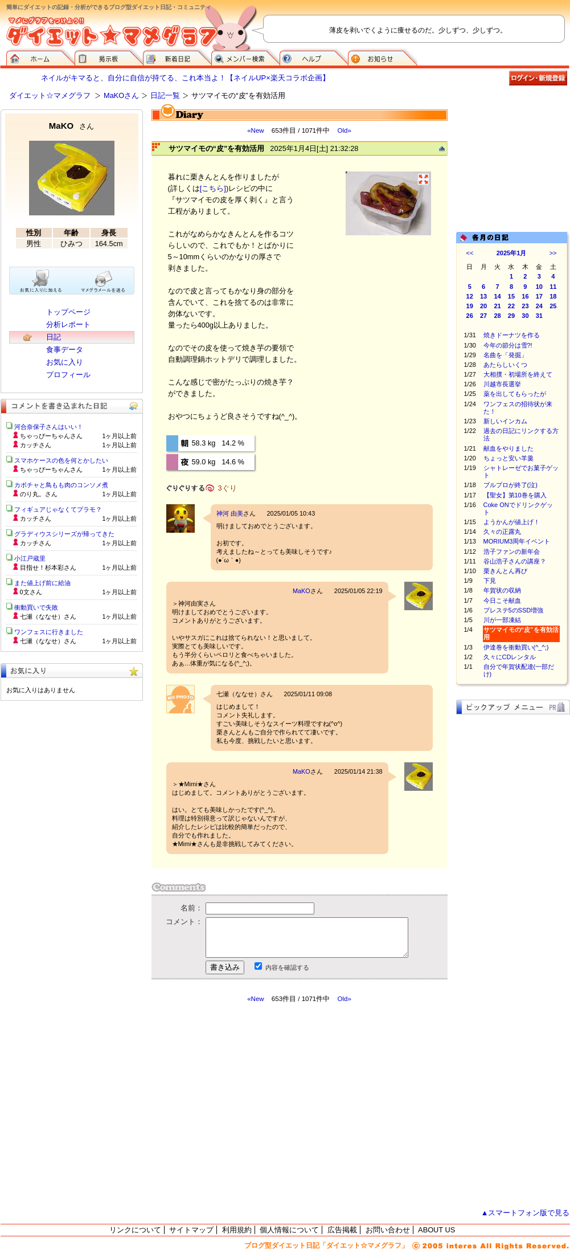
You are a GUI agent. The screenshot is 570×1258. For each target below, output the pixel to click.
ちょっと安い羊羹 (508, 458)
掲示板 (109, 57)
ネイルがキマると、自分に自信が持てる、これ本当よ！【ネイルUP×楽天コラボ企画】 (185, 77)
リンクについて (135, 1230)
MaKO (301, 590)
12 (469, 296)
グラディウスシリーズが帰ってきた (64, 533)
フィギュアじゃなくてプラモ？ (58, 509)
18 (553, 296)
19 (469, 306)
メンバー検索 (245, 57)
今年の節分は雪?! (507, 345)
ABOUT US (436, 1230)
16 (525, 296)
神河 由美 (229, 513)
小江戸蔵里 (30, 558)
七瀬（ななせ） (238, 694)
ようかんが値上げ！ (511, 521)
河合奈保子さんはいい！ (48, 426)
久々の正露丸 (502, 531)
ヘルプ (314, 57)
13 (483, 296)
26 (469, 315)
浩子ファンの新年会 (511, 551)
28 (497, 315)
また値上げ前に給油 (42, 582)
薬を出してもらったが (514, 393)
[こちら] (213, 188)
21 (497, 306)
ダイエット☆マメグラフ (50, 95)
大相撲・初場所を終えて (517, 374)
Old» (344, 130)
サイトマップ (191, 1230)
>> (553, 253)
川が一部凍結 (502, 619)
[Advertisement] (258, 1106)
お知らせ (382, 57)
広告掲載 (342, 1230)
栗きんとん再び (505, 570)
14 (497, 296)
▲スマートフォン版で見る (525, 1212)
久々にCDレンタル (509, 656)
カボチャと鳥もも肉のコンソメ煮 (61, 484)
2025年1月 (512, 253)
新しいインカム (505, 421)
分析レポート (68, 324)
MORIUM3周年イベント (517, 541)
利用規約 (237, 1230)
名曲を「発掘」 (505, 355)
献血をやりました (508, 448)
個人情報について (289, 1230)
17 (539, 296)
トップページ (68, 312)
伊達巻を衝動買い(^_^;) (516, 647)
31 (539, 315)
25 (553, 306)
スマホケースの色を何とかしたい (61, 460)
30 (525, 315)
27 (483, 315)
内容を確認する (287, 967)
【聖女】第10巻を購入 (515, 495)
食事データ (64, 349)
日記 (53, 337)
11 (553, 286)
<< (470, 253)
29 (511, 315)
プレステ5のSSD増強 (513, 610)
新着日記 (177, 57)
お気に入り (64, 362)
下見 (489, 580)
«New (255, 130)
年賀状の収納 (502, 590)
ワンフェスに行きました (48, 631)
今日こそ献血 (502, 600)
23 (525, 306)
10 (539, 286)
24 (539, 306)
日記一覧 (165, 95)
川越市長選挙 (502, 384)
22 (511, 306)
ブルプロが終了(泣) (510, 484)
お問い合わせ (388, 1230)
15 (511, 296)
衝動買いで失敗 (36, 607)
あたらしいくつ (505, 364)
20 (483, 306)
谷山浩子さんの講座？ (514, 561)
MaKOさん (121, 95)
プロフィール (68, 374)
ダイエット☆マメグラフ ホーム (40, 57)
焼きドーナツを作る (511, 335)
